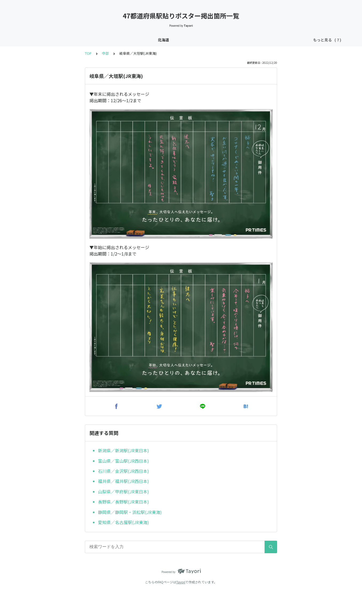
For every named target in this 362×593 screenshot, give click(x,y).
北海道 (119, 39)
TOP (88, 53)
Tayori (180, 582)
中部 (166, 39)
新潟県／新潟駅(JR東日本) (123, 450)
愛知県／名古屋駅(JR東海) (123, 522)
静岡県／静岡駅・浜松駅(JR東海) (130, 512)
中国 (196, 39)
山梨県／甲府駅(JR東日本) (123, 491)
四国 (211, 39)
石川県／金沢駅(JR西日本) (123, 471)
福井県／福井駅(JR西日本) (123, 481)
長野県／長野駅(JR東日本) (123, 501)
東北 (136, 39)
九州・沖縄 (231, 39)
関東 (151, 39)
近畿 (181, 39)
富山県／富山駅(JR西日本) (123, 461)
